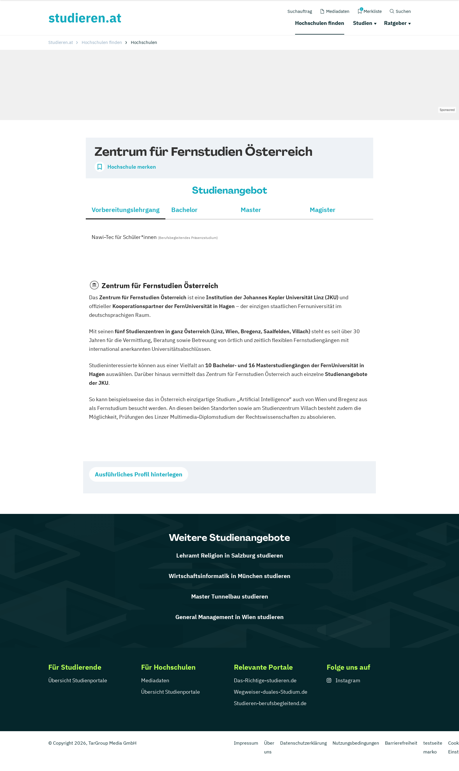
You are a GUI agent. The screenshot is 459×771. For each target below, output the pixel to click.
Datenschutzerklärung (303, 743)
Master (251, 209)
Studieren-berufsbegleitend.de (270, 703)
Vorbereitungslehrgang (126, 209)
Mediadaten (155, 680)
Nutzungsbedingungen (356, 743)
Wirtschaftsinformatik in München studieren (229, 576)
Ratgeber (395, 23)
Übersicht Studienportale (77, 680)
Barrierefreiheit (401, 743)
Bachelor (184, 209)
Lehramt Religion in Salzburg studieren (229, 555)
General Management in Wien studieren (229, 617)
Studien (362, 23)
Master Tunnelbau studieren (229, 596)
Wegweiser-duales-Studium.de (270, 691)
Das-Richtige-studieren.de (265, 680)
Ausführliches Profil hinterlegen (138, 474)
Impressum (246, 743)
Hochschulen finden (319, 23)
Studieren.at (60, 42)
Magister (322, 209)
